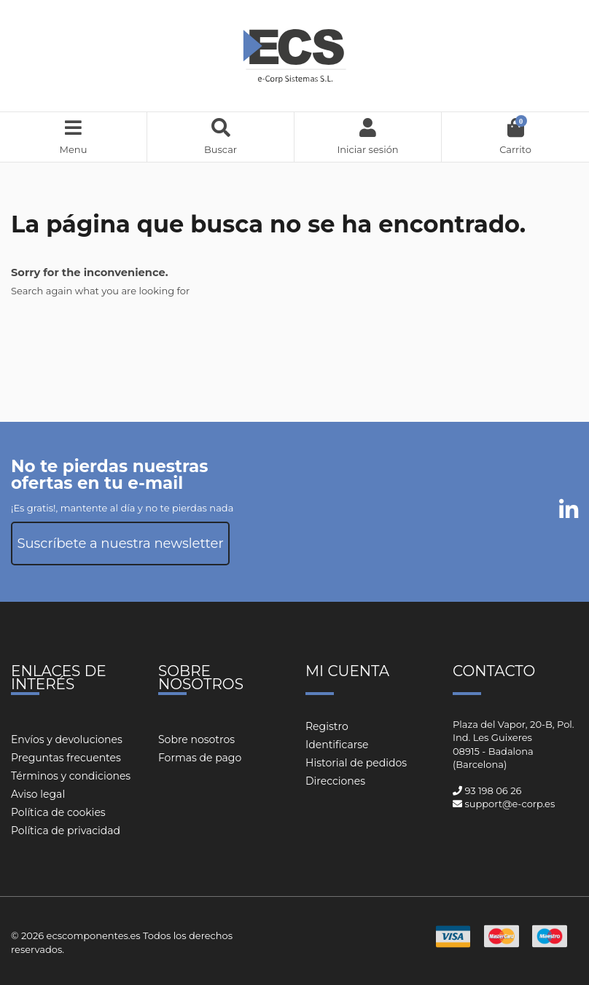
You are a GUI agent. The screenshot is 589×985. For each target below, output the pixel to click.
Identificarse (337, 744)
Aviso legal (38, 794)
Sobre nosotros (196, 739)
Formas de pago (199, 757)
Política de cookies (58, 812)
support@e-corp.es (509, 803)
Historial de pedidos (356, 762)
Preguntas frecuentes (66, 757)
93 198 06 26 (492, 790)
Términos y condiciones (70, 775)
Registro (326, 726)
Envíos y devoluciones (66, 739)
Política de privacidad (65, 830)
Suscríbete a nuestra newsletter (120, 543)
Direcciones (335, 781)
